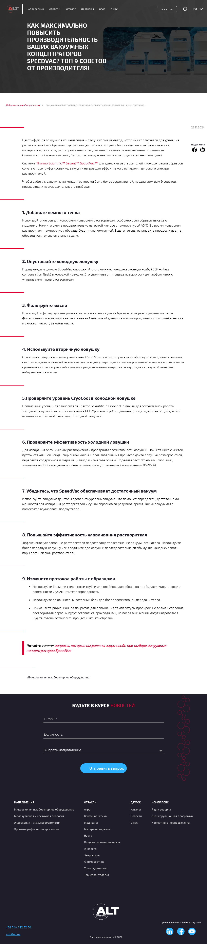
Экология (90, 848)
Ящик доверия (161, 809)
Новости (136, 816)
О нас (134, 822)
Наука (88, 835)
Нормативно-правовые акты (171, 822)
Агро (87, 809)
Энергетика (92, 855)
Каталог (70, 9)
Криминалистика (95, 816)
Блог (102, 9)
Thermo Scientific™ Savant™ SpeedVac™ (67, 163)
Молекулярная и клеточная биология (39, 816)
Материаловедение (97, 829)
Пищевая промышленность (102, 842)
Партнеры (87, 9)
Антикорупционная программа (172, 816)
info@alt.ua (13, 934)
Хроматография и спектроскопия (36, 829)
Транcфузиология (96, 868)
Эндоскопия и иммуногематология (37, 822)
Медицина (91, 822)
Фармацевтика (94, 861)
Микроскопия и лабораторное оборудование (44, 809)
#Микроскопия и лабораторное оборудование (58, 677)
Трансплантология (96, 874)
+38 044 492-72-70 (18, 927)
